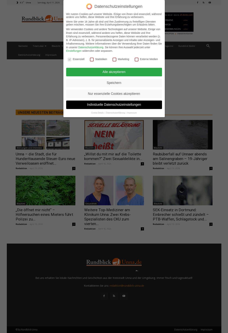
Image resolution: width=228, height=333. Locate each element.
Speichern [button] (114, 81)
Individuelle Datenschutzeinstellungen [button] (114, 103)
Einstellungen (74, 49)
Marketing (121, 58)
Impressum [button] (132, 111)
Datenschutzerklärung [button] (116, 111)
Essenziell (76, 58)
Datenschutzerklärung (90, 46)
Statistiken (98, 58)
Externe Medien (146, 58)
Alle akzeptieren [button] (114, 70)
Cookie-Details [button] (97, 111)
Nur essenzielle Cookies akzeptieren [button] (114, 92)
